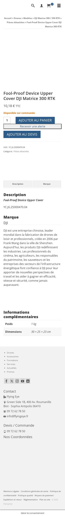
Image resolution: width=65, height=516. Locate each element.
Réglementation (31, 499)
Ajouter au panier (35, 120)
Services (11, 364)
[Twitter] (11, 381)
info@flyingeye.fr (15, 416)
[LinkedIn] (27, 381)
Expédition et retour (12, 499)
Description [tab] (17, 184)
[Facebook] (6, 381)
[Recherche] (33, 6)
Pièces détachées (21, 151)
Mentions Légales (11, 491)
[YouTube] (22, 381)
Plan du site (45, 499)
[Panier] (50, 6)
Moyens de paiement (44, 495)
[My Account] (41, 6)
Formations (12, 360)
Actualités (11, 368)
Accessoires (13, 356)
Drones (10, 352)
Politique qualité (25, 495)
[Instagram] (17, 381)
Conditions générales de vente (34, 491)
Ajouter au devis (22, 134)
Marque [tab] (47, 184)
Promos (10, 371)
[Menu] (59, 6)
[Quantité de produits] (6, 120)
